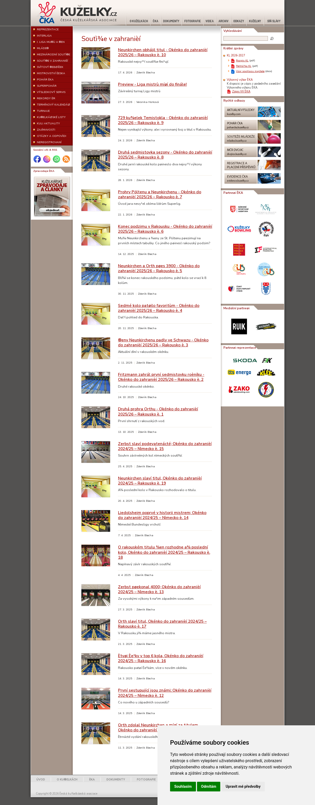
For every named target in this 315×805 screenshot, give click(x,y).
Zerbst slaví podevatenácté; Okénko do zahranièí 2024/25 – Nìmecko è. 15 (165, 446)
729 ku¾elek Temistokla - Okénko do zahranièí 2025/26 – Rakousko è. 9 (163, 120)
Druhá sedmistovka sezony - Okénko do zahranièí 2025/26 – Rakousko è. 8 (165, 154)
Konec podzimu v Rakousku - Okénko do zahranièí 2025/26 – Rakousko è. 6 (165, 229)
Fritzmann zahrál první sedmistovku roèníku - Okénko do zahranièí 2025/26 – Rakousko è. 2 (161, 377)
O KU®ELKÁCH (67, 779)
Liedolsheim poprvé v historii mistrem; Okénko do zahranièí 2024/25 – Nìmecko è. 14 (162, 515)
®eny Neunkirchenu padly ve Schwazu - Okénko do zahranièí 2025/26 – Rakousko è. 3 (163, 342)
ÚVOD (40, 779)
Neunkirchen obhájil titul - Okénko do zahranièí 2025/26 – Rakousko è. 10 (162, 52)
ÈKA (92, 779)
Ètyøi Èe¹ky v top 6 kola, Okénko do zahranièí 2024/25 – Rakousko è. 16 (160, 658)
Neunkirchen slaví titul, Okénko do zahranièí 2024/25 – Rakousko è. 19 (160, 480)
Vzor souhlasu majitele (250, 71)
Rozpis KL (242, 60)
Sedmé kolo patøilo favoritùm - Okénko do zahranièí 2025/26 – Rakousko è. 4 (158, 308)
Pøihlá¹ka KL (243, 66)
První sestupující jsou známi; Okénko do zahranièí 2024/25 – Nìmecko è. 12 (164, 692)
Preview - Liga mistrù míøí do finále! (152, 84)
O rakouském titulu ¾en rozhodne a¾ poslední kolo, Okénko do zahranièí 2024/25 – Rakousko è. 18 (164, 552)
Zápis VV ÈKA (241, 92)
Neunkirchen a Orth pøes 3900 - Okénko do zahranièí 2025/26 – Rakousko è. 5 (159, 268)
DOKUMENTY (115, 779)
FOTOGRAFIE (146, 779)
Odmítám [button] (208, 786)
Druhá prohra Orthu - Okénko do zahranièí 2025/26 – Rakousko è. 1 (158, 411)
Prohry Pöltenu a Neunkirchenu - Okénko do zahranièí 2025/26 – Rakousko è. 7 (159, 194)
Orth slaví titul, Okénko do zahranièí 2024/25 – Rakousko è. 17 (162, 624)
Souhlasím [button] (183, 786)
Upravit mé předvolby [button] (243, 786)
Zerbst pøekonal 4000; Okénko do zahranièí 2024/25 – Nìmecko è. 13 (159, 589)
